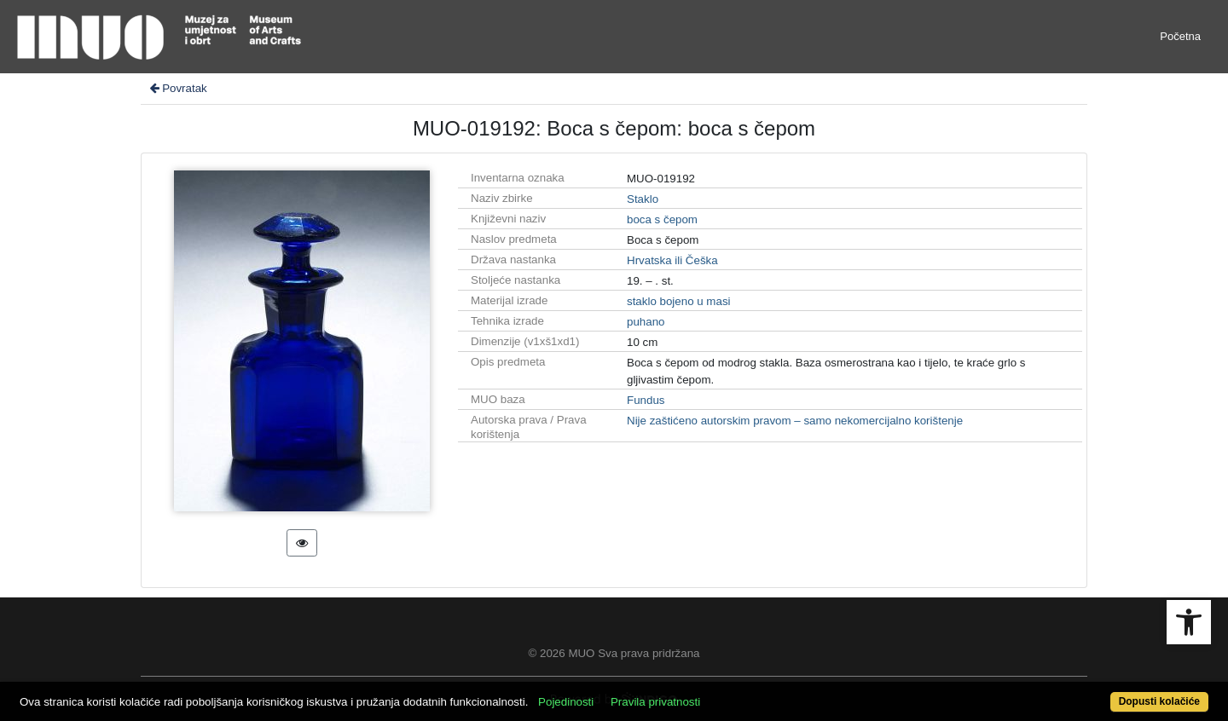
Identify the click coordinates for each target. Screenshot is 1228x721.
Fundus (645, 400)
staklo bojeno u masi (679, 301)
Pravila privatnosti (655, 701)
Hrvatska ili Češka (672, 260)
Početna (1180, 36)
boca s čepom (662, 219)
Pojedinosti (566, 701)
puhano (645, 321)
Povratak (177, 88)
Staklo (642, 199)
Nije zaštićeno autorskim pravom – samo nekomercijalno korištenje (795, 420)
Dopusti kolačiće (1159, 701)
